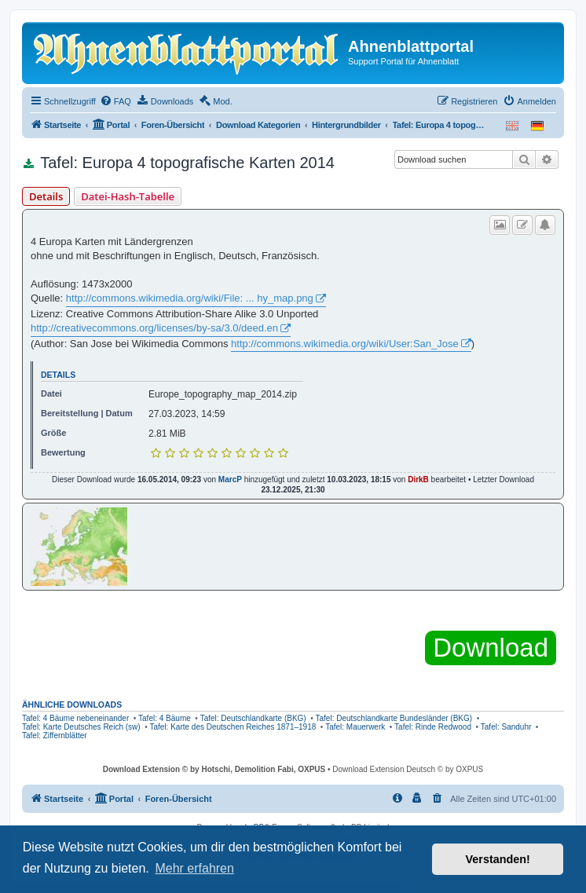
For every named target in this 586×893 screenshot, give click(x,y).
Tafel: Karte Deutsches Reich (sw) (81, 727)
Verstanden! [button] (498, 859)
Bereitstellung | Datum (87, 413)
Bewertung (63, 452)
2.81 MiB (167, 433)
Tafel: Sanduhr (506, 727)
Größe (53, 432)
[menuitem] (115, 101)
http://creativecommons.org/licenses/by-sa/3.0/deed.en (154, 328)
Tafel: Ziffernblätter (54, 735)
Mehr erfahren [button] (194, 868)
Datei (51, 393)
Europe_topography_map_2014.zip (222, 394)
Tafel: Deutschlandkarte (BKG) (253, 718)
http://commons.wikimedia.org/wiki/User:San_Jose (345, 344)
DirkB (418, 479)
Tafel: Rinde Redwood (432, 727)
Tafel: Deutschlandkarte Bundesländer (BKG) (394, 718)
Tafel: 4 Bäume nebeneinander (75, 718)
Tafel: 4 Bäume (164, 718)
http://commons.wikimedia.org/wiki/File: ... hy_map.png (189, 298)
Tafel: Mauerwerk (355, 727)
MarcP (230, 479)
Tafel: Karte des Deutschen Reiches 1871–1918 (232, 727)
